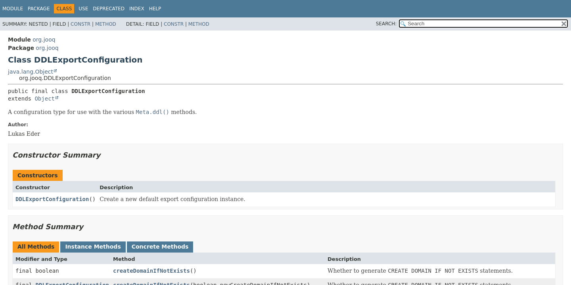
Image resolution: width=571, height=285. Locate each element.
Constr (80, 24)
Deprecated (109, 8)
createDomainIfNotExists (151, 271)
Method (105, 24)
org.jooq (44, 39)
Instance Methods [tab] (93, 246)
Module (12, 8)
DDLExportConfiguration (52, 199)
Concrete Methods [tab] (160, 246)
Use (83, 8)
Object (44, 98)
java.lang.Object (30, 71)
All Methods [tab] (35, 246)
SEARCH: (386, 24)
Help (155, 8)
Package (39, 8)
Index (136, 8)
